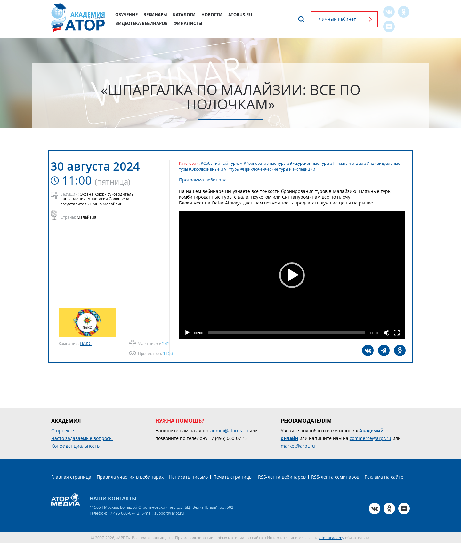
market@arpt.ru (298, 446)
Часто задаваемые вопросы (82, 438)
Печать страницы (233, 477)
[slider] (289, 332)
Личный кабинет (337, 19)
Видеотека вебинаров (141, 23)
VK (389, 12)
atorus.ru (240, 15)
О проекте (62, 430)
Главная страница (71, 477)
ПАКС (86, 343)
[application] (294, 275)
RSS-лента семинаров (335, 477)
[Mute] (386, 333)
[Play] (192, 333)
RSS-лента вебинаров (282, 477)
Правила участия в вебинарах (130, 477)
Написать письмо (188, 477)
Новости (211, 15)
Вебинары (155, 15)
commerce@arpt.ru (370, 438)
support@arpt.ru (169, 512)
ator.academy (331, 537)
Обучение (126, 15)
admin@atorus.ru (229, 430)
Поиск (301, 19)
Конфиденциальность (75, 446)
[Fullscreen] (396, 333)
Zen (389, 26)
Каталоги (184, 15)
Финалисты (188, 23)
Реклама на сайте (384, 477)
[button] (294, 275)
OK (403, 12)
